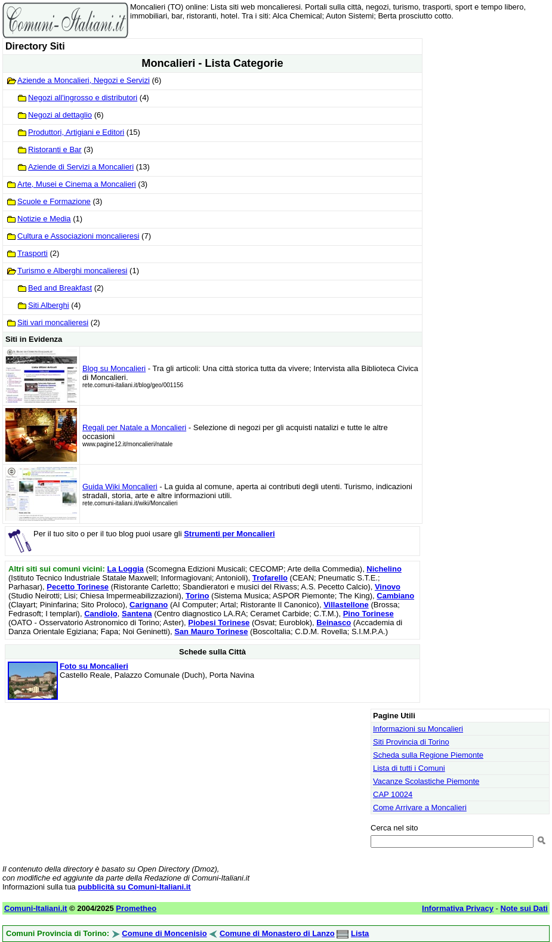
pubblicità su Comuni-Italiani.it (134, 886)
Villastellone (346, 604)
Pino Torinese (368, 613)
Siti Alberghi (48, 305)
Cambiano (395, 595)
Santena (137, 613)
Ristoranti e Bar (55, 149)
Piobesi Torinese (218, 622)
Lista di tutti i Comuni (409, 768)
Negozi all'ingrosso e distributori (82, 97)
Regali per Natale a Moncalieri (134, 427)
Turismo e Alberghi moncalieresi (72, 270)
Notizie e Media (44, 218)
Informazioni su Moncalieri (418, 728)
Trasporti (32, 253)
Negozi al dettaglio (60, 114)
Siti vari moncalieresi (52, 322)
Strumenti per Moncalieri (229, 533)
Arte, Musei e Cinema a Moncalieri (76, 184)
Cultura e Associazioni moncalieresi (78, 235)
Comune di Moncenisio (164, 933)
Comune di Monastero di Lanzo (277, 933)
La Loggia (125, 568)
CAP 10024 (392, 794)
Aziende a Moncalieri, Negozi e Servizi (83, 80)
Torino (197, 595)
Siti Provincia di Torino (411, 741)
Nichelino (384, 568)
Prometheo (136, 908)
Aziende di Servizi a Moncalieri (81, 166)
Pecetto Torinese (78, 586)
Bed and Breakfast (60, 287)
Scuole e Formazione (54, 201)
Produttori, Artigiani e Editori (76, 132)
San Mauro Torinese (211, 631)
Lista (360, 933)
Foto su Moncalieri (94, 666)
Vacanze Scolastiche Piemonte (426, 781)
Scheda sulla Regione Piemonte (428, 754)
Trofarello (270, 577)
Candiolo (101, 613)
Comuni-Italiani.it (35, 908)
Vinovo (387, 586)
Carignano (148, 604)
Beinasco (333, 622)
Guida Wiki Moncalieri (120, 486)
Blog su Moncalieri (114, 368)
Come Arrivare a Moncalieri (420, 807)
